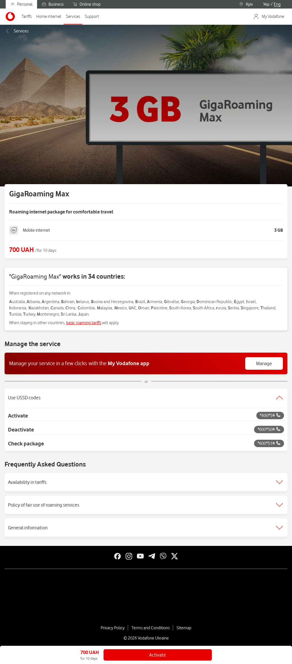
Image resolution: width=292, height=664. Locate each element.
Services (17, 31)
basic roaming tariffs (83, 322)
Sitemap (184, 627)
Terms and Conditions (150, 627)
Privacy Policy (113, 627)
